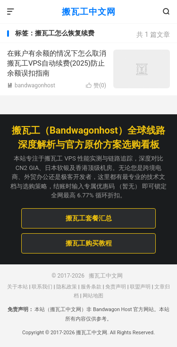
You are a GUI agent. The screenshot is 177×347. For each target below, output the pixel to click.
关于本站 (17, 287)
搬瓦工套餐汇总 (89, 218)
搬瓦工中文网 (89, 12)
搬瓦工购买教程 (89, 243)
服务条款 (91, 287)
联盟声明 (140, 287)
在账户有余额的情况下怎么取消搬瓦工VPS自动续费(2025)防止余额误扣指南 (56, 63)
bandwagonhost (31, 85)
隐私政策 (66, 287)
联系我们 (42, 287)
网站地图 (93, 296)
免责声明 (115, 287)
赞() (96, 85)
